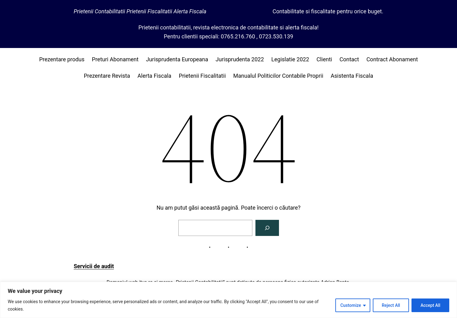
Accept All (430, 305)
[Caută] (267, 228)
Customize (350, 305)
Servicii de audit (94, 266)
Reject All (391, 305)
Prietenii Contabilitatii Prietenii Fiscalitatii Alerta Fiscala (140, 11)
